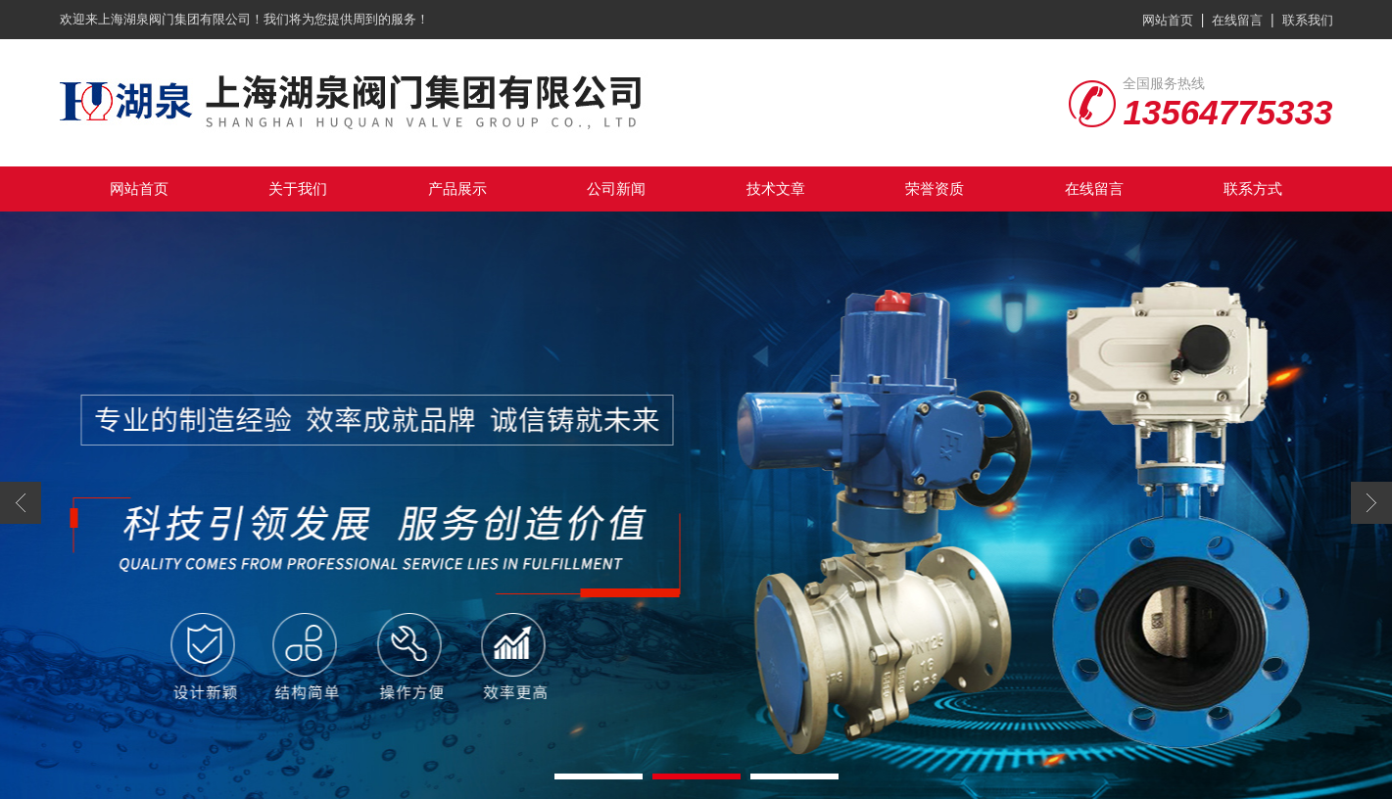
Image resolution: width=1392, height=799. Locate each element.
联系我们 (1307, 20)
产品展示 (457, 188)
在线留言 (1237, 20)
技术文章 (775, 188)
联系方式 (1253, 188)
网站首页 (1167, 20)
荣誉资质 (934, 188)
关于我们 (297, 188)
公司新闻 (616, 188)
